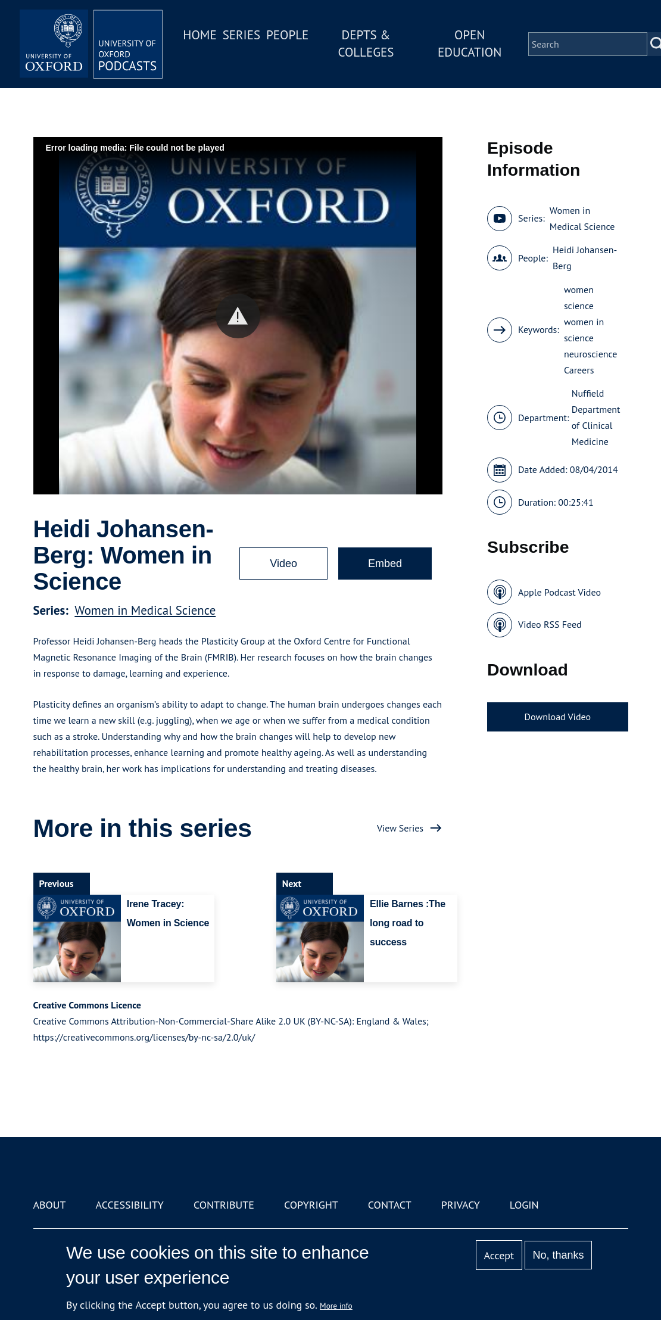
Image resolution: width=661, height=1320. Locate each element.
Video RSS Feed (550, 624)
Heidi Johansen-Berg (585, 258)
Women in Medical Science (145, 610)
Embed (385, 563)
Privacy (460, 1205)
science (579, 306)
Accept (499, 1255)
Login (524, 1205)
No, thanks (558, 1255)
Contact (389, 1205)
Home (199, 35)
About (49, 1205)
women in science (584, 330)
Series (241, 35)
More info (336, 1305)
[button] (238, 316)
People (287, 35)
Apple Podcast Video (559, 592)
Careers (579, 370)
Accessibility (130, 1205)
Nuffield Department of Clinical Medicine (596, 417)
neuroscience (591, 354)
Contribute (224, 1205)
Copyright (311, 1205)
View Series (400, 828)
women (579, 289)
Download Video (558, 717)
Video (283, 563)
